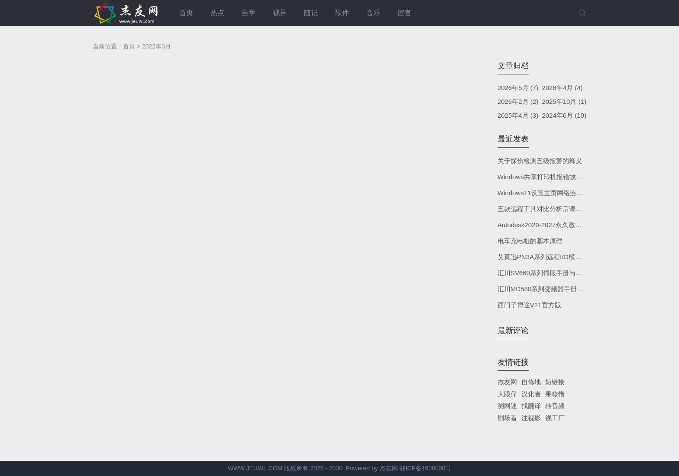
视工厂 (555, 417)
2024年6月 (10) (564, 115)
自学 (248, 12)
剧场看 (507, 417)
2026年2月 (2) (518, 101)
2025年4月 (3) (518, 115)
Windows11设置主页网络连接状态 (547, 192)
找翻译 (531, 405)
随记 (311, 12)
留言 (404, 12)
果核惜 (555, 394)
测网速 (507, 405)
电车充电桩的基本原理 (530, 240)
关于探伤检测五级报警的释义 (540, 160)
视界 (280, 12)
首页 (186, 12)
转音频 (555, 405)
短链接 (555, 382)
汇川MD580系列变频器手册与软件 (547, 289)
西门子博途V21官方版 (529, 305)
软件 (342, 12)
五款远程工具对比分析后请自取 (543, 208)
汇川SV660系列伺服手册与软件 (543, 273)
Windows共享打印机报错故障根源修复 (553, 176)
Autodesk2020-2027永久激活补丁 (546, 224)
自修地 (531, 382)
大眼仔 (507, 394)
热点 (217, 12)
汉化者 (531, 394)
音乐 (373, 12)
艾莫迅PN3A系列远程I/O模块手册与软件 (556, 257)
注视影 (531, 417)
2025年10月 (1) (564, 101)
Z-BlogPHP (450, 446)
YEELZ (505, 446)
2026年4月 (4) (562, 87)
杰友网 (507, 382)
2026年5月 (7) (518, 87)
